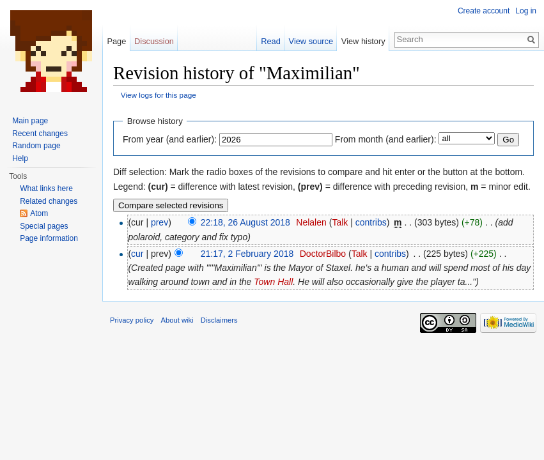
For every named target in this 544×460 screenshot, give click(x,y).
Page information (49, 238)
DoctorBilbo (323, 254)
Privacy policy (131, 320)
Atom (39, 213)
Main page (30, 120)
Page (116, 41)
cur (137, 254)
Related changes (48, 201)
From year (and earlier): (170, 139)
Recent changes (40, 133)
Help (20, 158)
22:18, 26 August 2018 (245, 222)
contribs (371, 222)
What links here (46, 188)
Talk (340, 222)
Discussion (154, 41)
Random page (36, 145)
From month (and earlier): (386, 139)
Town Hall (273, 282)
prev (159, 222)
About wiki (177, 320)
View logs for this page (158, 95)
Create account (483, 10)
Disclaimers (219, 320)
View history (363, 41)
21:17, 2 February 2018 (247, 254)
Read (271, 41)
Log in (525, 10)
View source (311, 41)
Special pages (44, 226)
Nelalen (311, 222)
